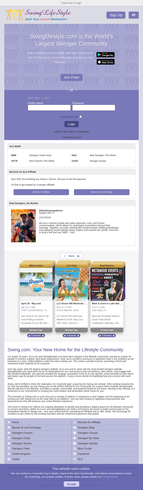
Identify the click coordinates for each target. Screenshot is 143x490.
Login (71, 124)
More (71, 256)
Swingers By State (88, 438)
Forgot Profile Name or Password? (71, 131)
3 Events (107, 335)
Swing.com (19, 349)
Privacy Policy (109, 476)
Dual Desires (107, 265)
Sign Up (116, 15)
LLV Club (71, 265)
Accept (71, 484)
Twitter (16, 459)
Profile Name (35, 102)
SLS (80, 459)
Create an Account (71, 137)
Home (15, 422)
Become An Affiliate (41, 192)
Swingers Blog (86, 427)
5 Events (36, 335)
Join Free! (71, 77)
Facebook (83, 453)
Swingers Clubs (21, 438)
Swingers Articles (88, 443)
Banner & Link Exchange (102, 192)
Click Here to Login (71, 3)
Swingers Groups (88, 432)
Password (78, 102)
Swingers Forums (22, 432)
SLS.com (33, 356)
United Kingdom (21, 453)
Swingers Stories (22, 443)
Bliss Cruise (36, 265)
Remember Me (69, 116)
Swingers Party (21, 448)
